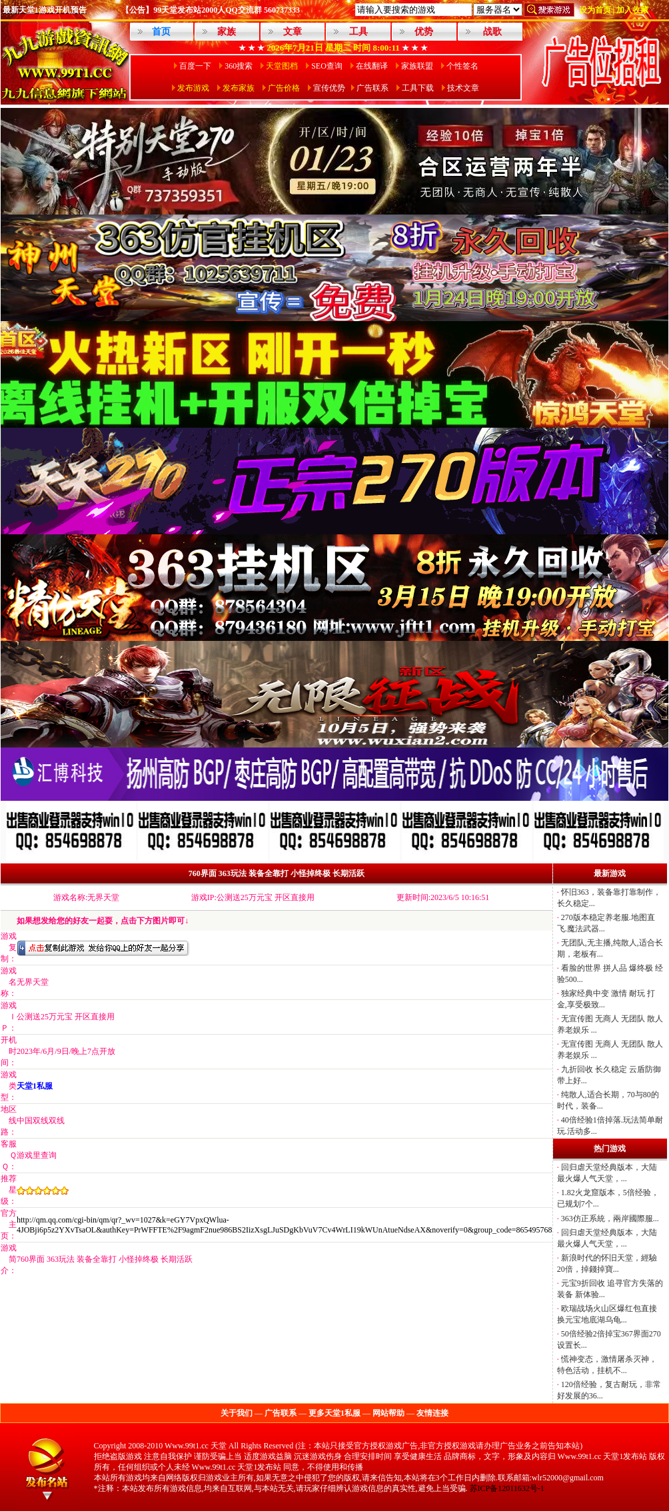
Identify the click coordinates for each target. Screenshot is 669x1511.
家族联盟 (417, 66)
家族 (226, 32)
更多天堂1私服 (334, 1413)
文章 (292, 32)
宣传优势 (329, 88)
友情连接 (432, 1413)
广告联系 (372, 88)
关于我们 (237, 1413)
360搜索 (239, 66)
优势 (423, 32)
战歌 (492, 32)
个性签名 (462, 66)
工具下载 (418, 88)
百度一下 (195, 66)
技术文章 (463, 88)
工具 (358, 32)
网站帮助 (388, 1413)
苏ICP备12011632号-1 (507, 1488)
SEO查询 (326, 66)
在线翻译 (372, 66)
